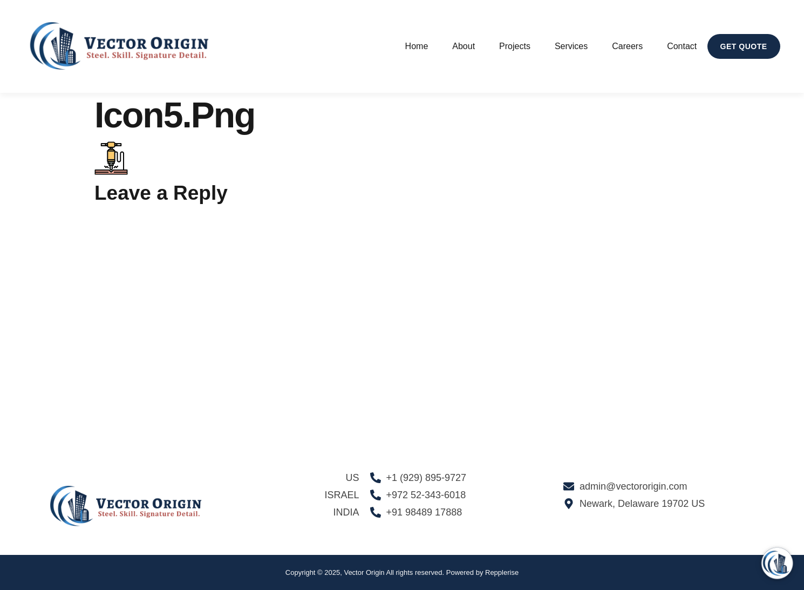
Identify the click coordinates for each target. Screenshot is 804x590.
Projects (514, 46)
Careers (627, 46)
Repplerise (502, 572)
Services (571, 46)
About (463, 46)
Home (416, 46)
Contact (682, 46)
